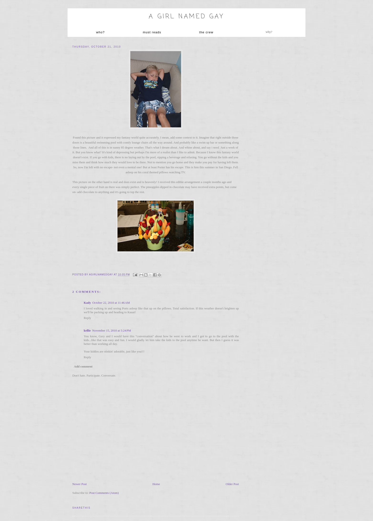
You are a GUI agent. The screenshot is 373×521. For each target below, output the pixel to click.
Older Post (232, 484)
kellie (87, 330)
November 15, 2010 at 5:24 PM (111, 330)
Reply (87, 318)
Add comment (83, 366)
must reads (152, 32)
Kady (87, 302)
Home (156, 484)
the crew (206, 32)
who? (100, 32)
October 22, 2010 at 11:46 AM (111, 302)
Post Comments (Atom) (104, 493)
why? (268, 32)
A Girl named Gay (186, 16)
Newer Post (79, 484)
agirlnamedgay (101, 274)
